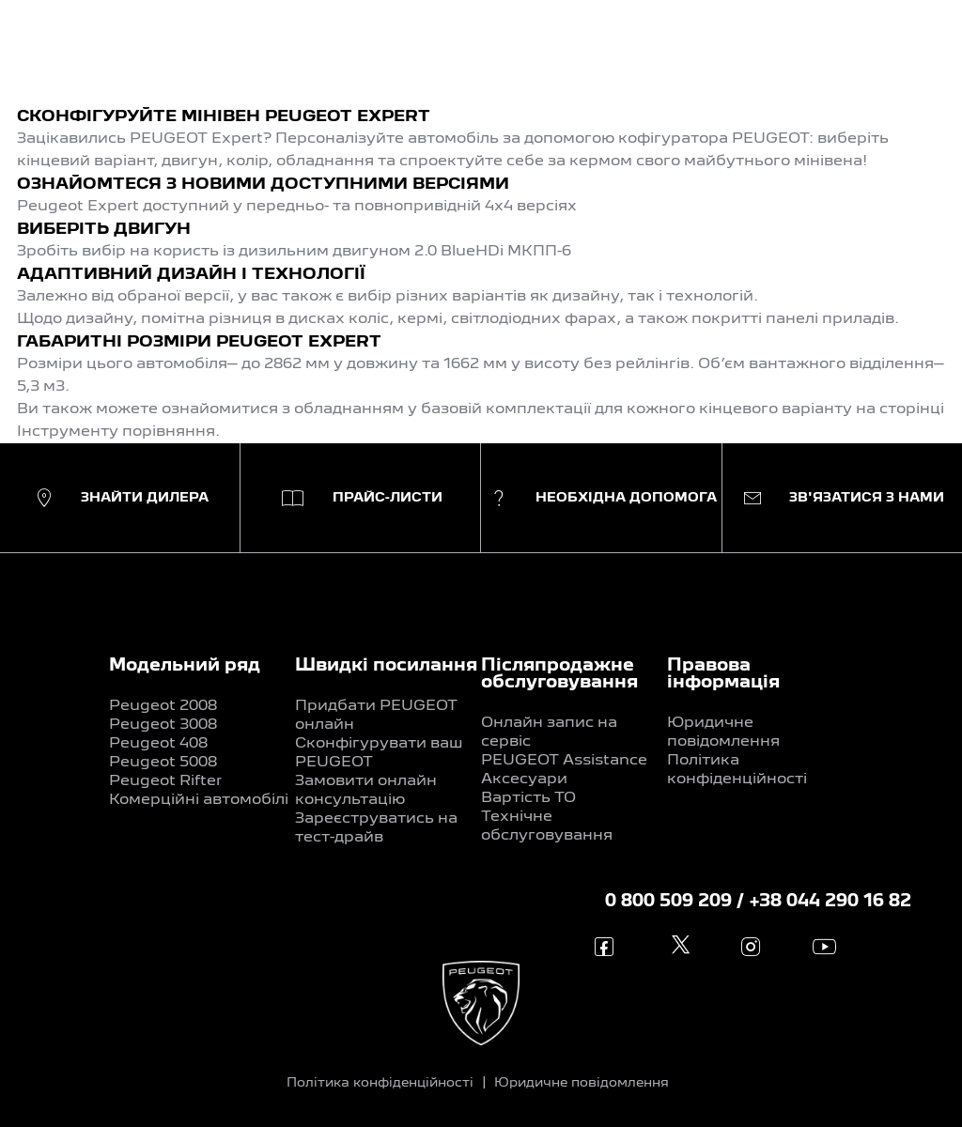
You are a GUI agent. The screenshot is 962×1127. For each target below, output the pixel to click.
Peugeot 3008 (163, 725)
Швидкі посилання (386, 665)
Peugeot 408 (158, 743)
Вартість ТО (528, 798)
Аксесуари (524, 779)
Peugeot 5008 (163, 762)
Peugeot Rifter (165, 781)
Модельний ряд (184, 665)
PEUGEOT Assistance (564, 760)
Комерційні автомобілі (198, 800)
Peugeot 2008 (163, 706)
